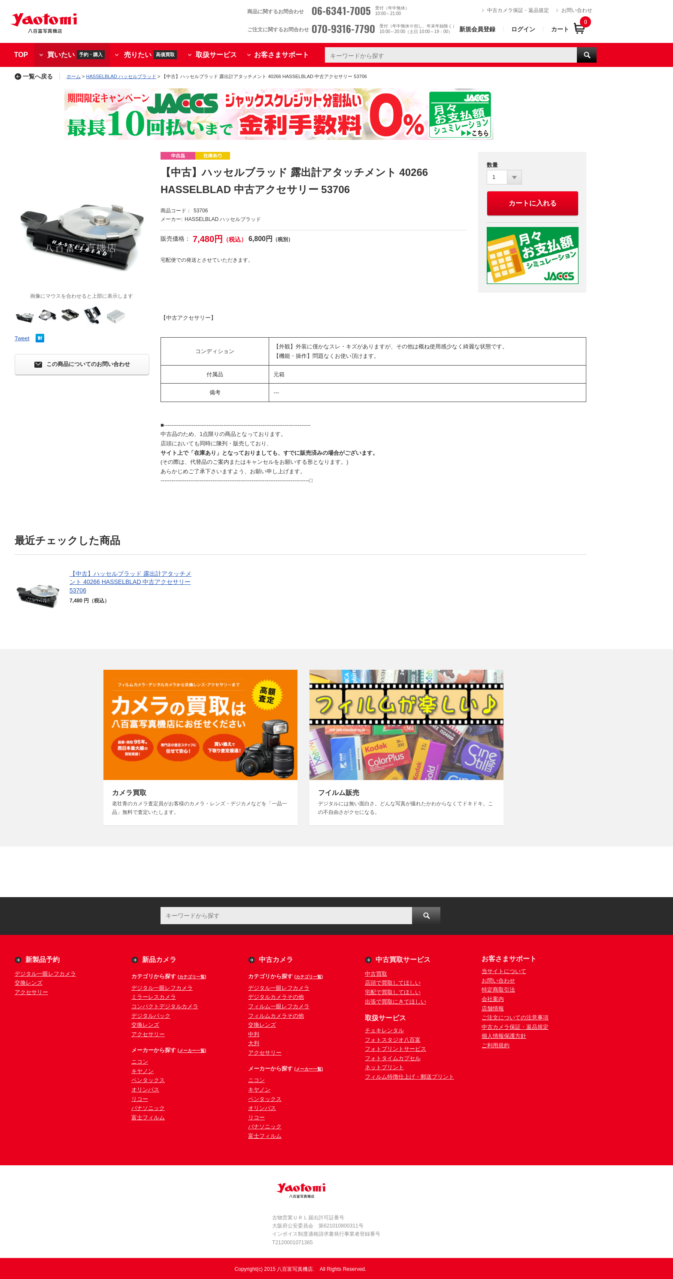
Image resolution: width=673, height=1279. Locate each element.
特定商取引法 (498, 989)
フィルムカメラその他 (276, 1016)
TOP (21, 54)
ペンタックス (148, 1080)
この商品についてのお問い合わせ (82, 364)
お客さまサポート (281, 54)
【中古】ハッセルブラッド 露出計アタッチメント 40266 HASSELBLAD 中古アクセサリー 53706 (130, 582)
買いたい (76, 54)
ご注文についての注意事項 (515, 1017)
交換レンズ (28, 983)
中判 (253, 1034)
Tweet (22, 338)
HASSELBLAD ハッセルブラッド (121, 76)
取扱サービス (216, 54)
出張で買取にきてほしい (395, 1001)
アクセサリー (31, 992)
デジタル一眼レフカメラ (45, 974)
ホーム (74, 76)
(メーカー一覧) (192, 1050)
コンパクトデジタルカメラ (164, 1006)
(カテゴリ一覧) (192, 976)
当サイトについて (504, 971)
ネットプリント (384, 1067)
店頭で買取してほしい (393, 983)
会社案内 (493, 999)
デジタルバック (150, 1016)
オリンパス (145, 1089)
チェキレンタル (384, 1030)
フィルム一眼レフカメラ (278, 1006)
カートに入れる (533, 203)
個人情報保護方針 (504, 1036)
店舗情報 (493, 1008)
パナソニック (148, 1108)
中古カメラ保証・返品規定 (518, 10)
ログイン (523, 29)
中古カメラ (276, 959)
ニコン (139, 1061)
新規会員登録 (477, 29)
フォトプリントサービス (395, 1049)
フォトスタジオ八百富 (393, 1040)
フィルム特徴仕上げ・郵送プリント (409, 1076)
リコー (139, 1099)
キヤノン (142, 1071)
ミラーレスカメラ (153, 997)
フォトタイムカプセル (393, 1058)
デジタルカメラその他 (276, 997)
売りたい (150, 54)
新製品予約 (42, 959)
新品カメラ (159, 959)
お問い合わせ (576, 10)
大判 (253, 1043)
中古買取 (376, 974)
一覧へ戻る (34, 76)
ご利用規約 (495, 1045)
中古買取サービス (403, 959)
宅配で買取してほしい (393, 992)
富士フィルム (148, 1117)
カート (560, 29)
